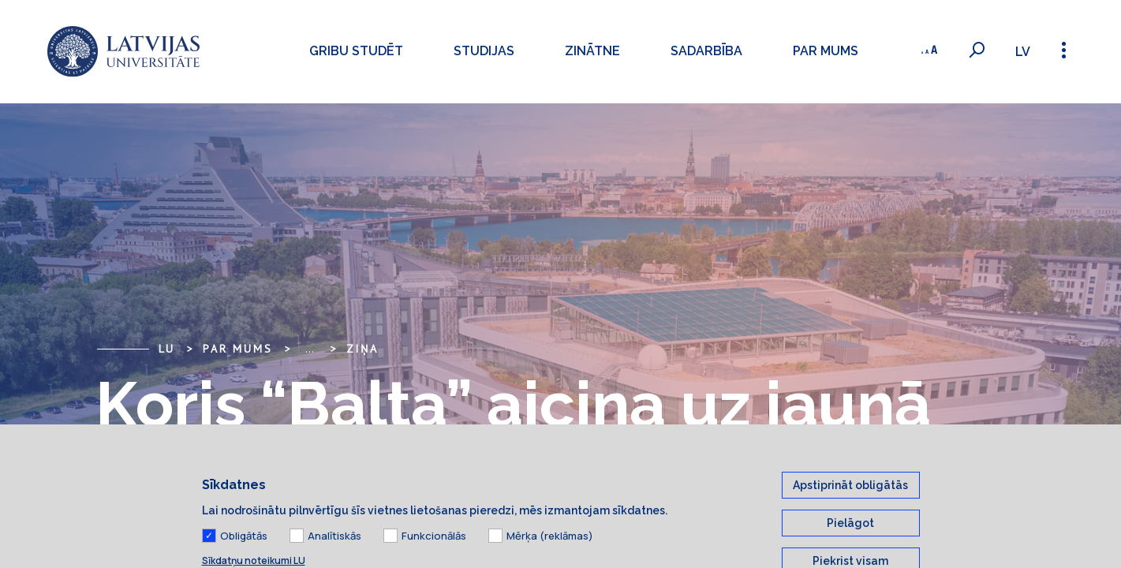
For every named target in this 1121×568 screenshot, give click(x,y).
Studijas (483, 50)
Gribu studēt (355, 50)
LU (167, 349)
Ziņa (362, 349)
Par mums (825, 50)
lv (1022, 51)
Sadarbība (706, 50)
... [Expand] (309, 349)
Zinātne (591, 50)
